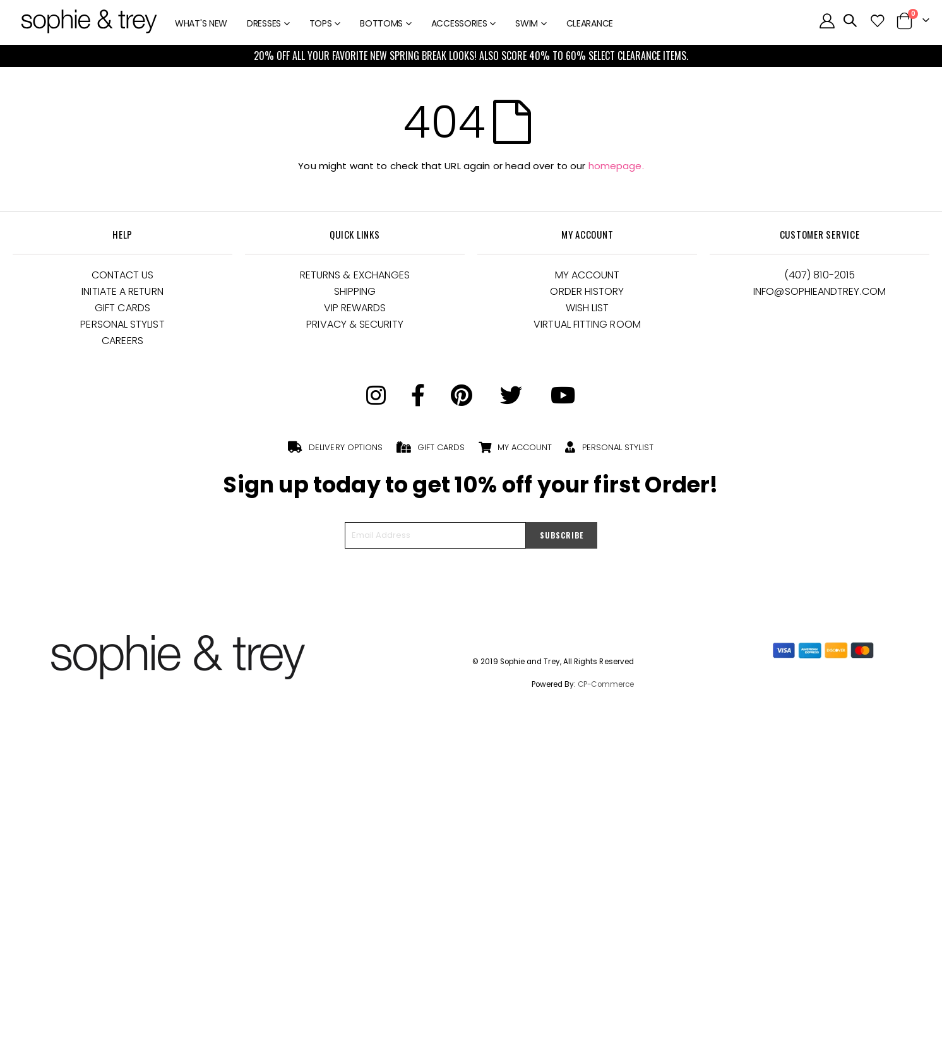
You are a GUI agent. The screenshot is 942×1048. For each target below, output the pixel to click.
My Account (587, 275)
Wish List (587, 308)
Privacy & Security (354, 324)
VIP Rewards (355, 308)
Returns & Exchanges (355, 275)
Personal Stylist (122, 324)
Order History (587, 291)
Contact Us (123, 275)
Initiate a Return (122, 291)
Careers (122, 340)
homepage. (616, 165)
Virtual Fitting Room (587, 324)
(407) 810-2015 (819, 275)
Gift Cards (122, 308)
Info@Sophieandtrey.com (819, 291)
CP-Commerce (606, 684)
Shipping (355, 291)
